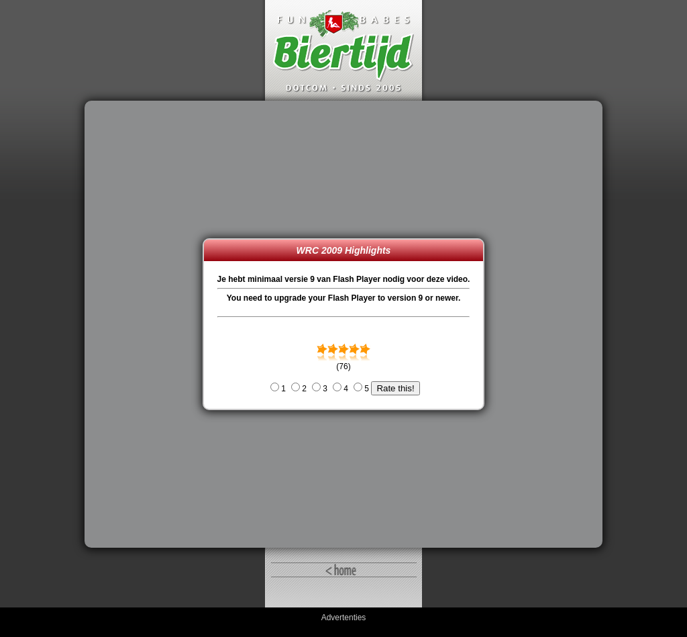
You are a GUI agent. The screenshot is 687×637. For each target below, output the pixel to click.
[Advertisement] (147, 324)
